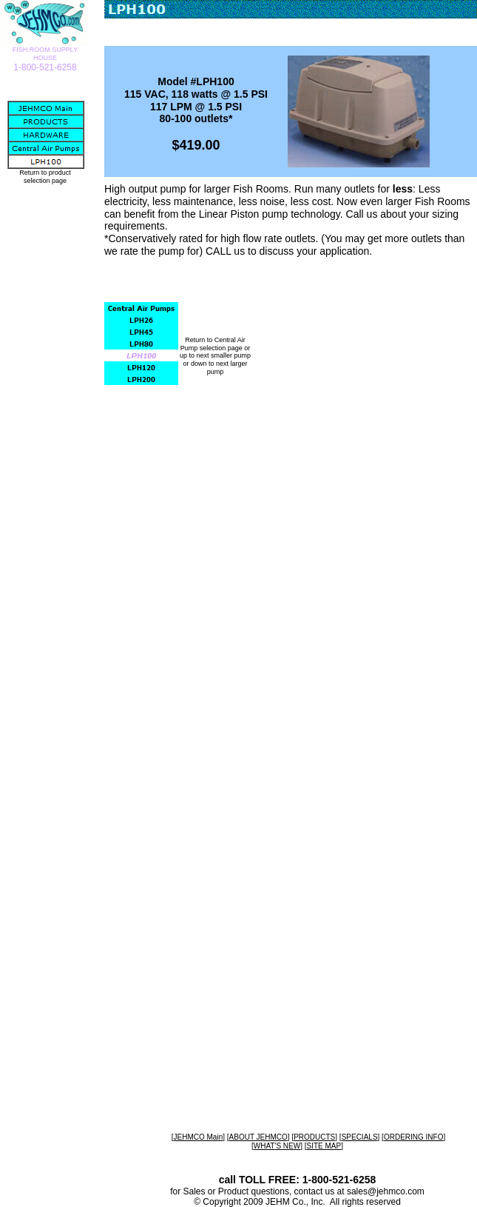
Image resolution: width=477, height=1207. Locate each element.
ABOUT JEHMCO (258, 1137)
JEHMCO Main (198, 1137)
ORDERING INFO (414, 1137)
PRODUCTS (314, 1137)
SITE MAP (324, 1146)
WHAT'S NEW (277, 1146)
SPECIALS (360, 1137)
